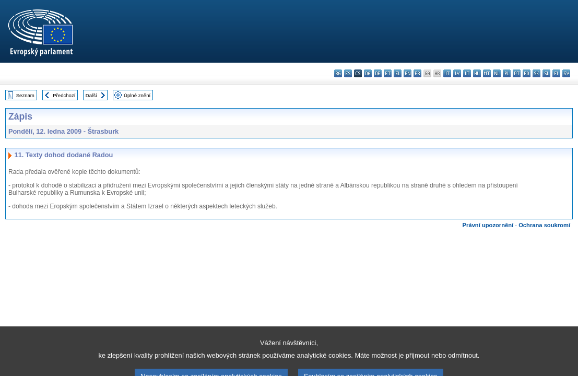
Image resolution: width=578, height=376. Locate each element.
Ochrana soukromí (544, 225)
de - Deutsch (378, 73)
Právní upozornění (488, 225)
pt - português (517, 73)
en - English (407, 73)
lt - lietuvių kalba (467, 73)
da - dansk (368, 73)
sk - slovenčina (536, 73)
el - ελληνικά (398, 73)
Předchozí (64, 95)
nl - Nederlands (497, 73)
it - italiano (447, 73)
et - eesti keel (388, 73)
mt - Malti (487, 73)
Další (91, 95)
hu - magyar (477, 73)
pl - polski (507, 73)
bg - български (338, 73)
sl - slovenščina (546, 73)
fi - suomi (556, 73)
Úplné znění (137, 95)
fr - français (417, 73)
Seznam (25, 95)
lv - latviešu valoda (457, 73)
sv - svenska (566, 73)
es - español (348, 73)
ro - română (526, 73)
